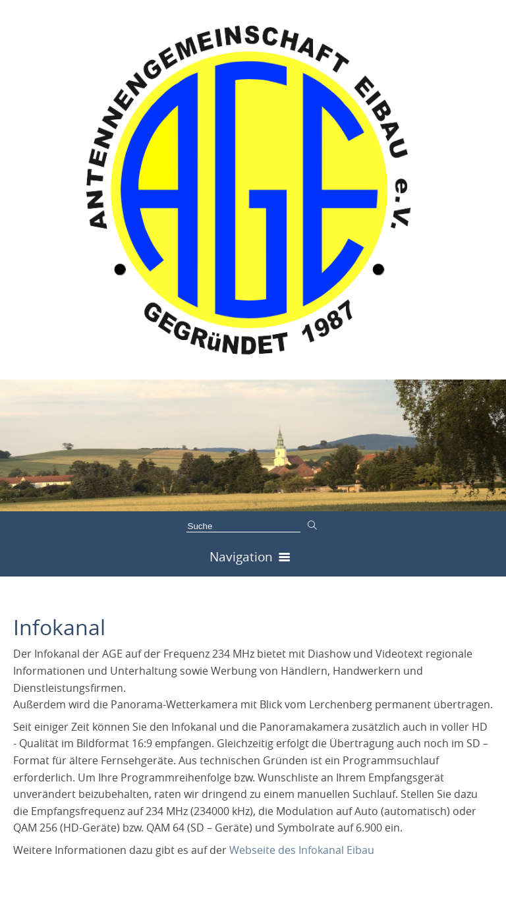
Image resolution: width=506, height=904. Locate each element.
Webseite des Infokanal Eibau (301, 850)
